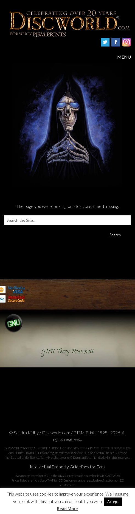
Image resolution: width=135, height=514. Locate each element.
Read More (67, 509)
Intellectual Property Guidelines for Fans (67, 466)
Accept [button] (113, 501)
